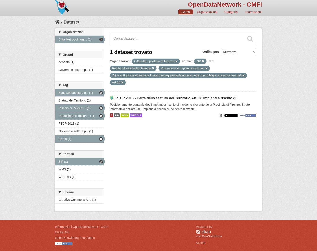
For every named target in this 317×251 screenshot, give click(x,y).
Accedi (200, 243)
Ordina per (210, 52)
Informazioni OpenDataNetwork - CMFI (81, 227)
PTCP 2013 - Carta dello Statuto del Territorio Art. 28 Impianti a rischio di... (177, 98)
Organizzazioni (207, 12)
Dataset (71, 22)
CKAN (203, 231)
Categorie (231, 12)
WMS (125, 115)
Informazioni (253, 12)
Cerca (186, 12)
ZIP (117, 115)
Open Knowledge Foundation (75, 238)
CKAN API (62, 232)
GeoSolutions (212, 236)
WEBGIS (136, 115)
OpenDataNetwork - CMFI (225, 4)
